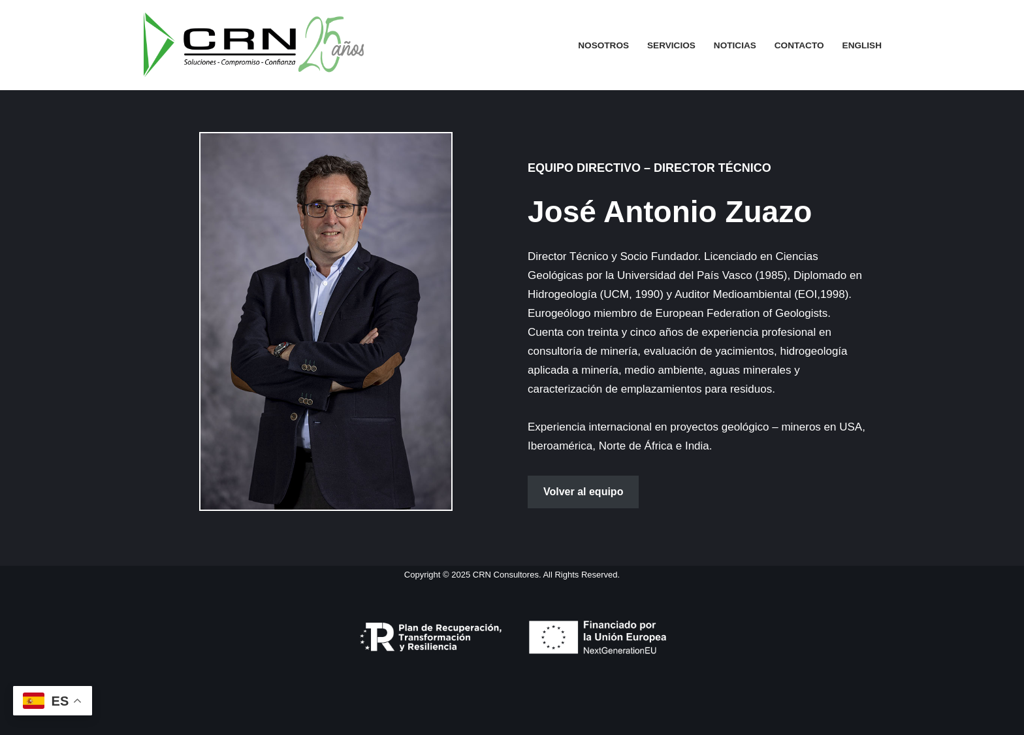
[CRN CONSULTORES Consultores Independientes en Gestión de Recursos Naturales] (254, 45)
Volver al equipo (583, 491)
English (862, 45)
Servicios (671, 45)
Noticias (735, 45)
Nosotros (603, 45)
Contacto (799, 45)
